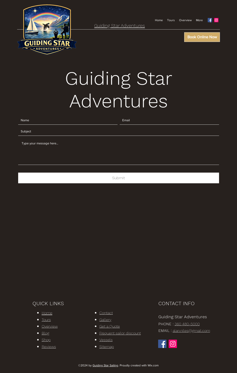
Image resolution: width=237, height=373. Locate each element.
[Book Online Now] (202, 37)
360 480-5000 (187, 324)
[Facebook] (210, 20)
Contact (106, 313)
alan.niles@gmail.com (191, 330)
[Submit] (118, 178)
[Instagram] (216, 20)
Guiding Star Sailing (105, 365)
